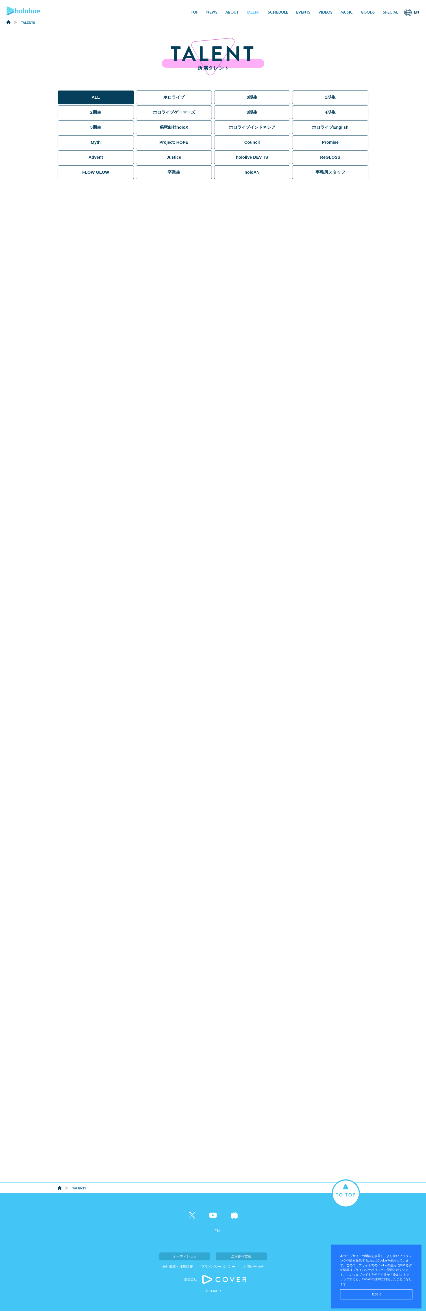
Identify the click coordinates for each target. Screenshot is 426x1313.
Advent (95, 157)
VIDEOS (325, 12)
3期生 (252, 112)
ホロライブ (173, 97)
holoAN (252, 172)
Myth (96, 142)
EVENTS (303, 12)
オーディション (185, 1258)
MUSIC (346, 12)
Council (252, 142)
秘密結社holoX (174, 127)
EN (416, 12)
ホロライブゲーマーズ (174, 112)
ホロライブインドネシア (252, 127)
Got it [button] (376, 1294)
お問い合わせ (253, 1268)
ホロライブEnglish (330, 127)
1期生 (330, 97)
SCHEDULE (278, 12)
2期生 (95, 112)
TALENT (253, 12)
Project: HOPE (173, 142)
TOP (194, 12)
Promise (330, 142)
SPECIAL (390, 12)
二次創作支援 (241, 1258)
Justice (174, 157)
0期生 (252, 97)
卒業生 (174, 172)
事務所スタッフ (330, 172)
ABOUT (231, 12)
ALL (96, 97)
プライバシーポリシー (218, 1268)
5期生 (95, 127)
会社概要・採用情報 (177, 1268)
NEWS (212, 12)
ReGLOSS (330, 157)
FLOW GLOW (95, 172)
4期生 (330, 112)
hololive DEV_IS (252, 157)
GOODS (368, 12)
